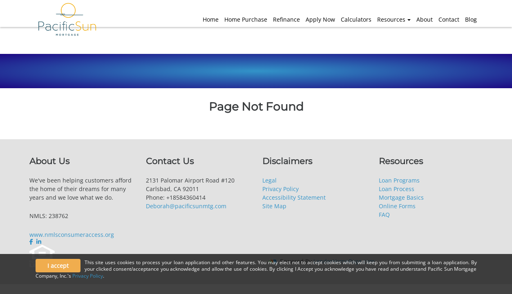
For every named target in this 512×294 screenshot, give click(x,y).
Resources (391, 19)
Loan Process (396, 189)
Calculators (356, 19)
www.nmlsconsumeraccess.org (71, 234)
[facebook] (32, 242)
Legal (269, 180)
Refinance (286, 19)
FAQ (384, 214)
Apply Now (320, 19)
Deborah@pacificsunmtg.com (186, 206)
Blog (471, 19)
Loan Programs (399, 180)
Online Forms (397, 206)
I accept (58, 266)
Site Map (274, 206)
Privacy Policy (280, 189)
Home (211, 19)
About (424, 19)
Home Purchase (245, 19)
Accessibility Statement (294, 197)
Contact (448, 19)
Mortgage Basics (401, 197)
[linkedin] (39, 242)
